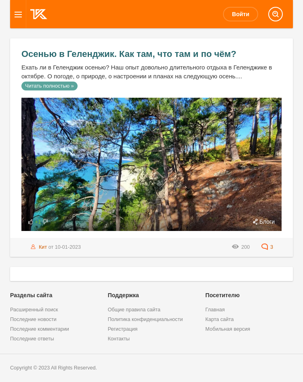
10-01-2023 (68, 247)
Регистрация (123, 329)
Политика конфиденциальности (145, 319)
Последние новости (33, 319)
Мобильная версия (227, 329)
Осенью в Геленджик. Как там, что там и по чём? (128, 54)
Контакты (119, 339)
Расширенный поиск (34, 310)
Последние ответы (32, 339)
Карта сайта (219, 319)
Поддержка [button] (123, 295)
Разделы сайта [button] (31, 295)
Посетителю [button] (222, 295)
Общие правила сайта (134, 310)
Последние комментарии (39, 329)
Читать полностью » (49, 86)
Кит (43, 247)
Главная (215, 310)
